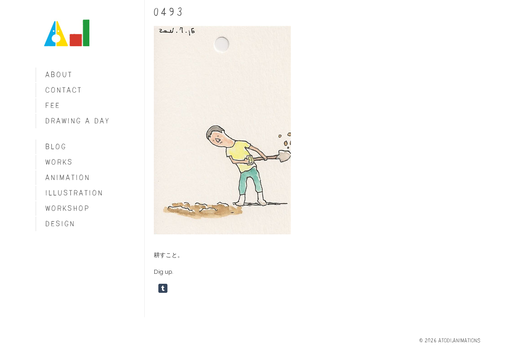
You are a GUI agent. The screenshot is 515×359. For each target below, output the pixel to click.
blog (56, 146)
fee (52, 105)
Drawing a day (77, 121)
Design (60, 223)
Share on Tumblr (162, 288)
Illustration (74, 193)
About (59, 74)
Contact (63, 90)
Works (59, 162)
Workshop (67, 208)
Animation (67, 177)
